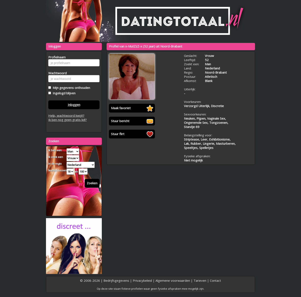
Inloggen (74, 104)
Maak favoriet (121, 108)
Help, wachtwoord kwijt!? (66, 115)
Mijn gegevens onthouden (70, 88)
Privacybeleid (142, 280)
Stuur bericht (120, 121)
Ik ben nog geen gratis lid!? (67, 120)
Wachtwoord (56, 73)
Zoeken (92, 183)
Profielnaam (56, 57)
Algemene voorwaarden (173, 280)
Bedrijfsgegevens (116, 280)
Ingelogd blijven (63, 93)
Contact (215, 280)
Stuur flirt (117, 134)
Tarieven (200, 280)
